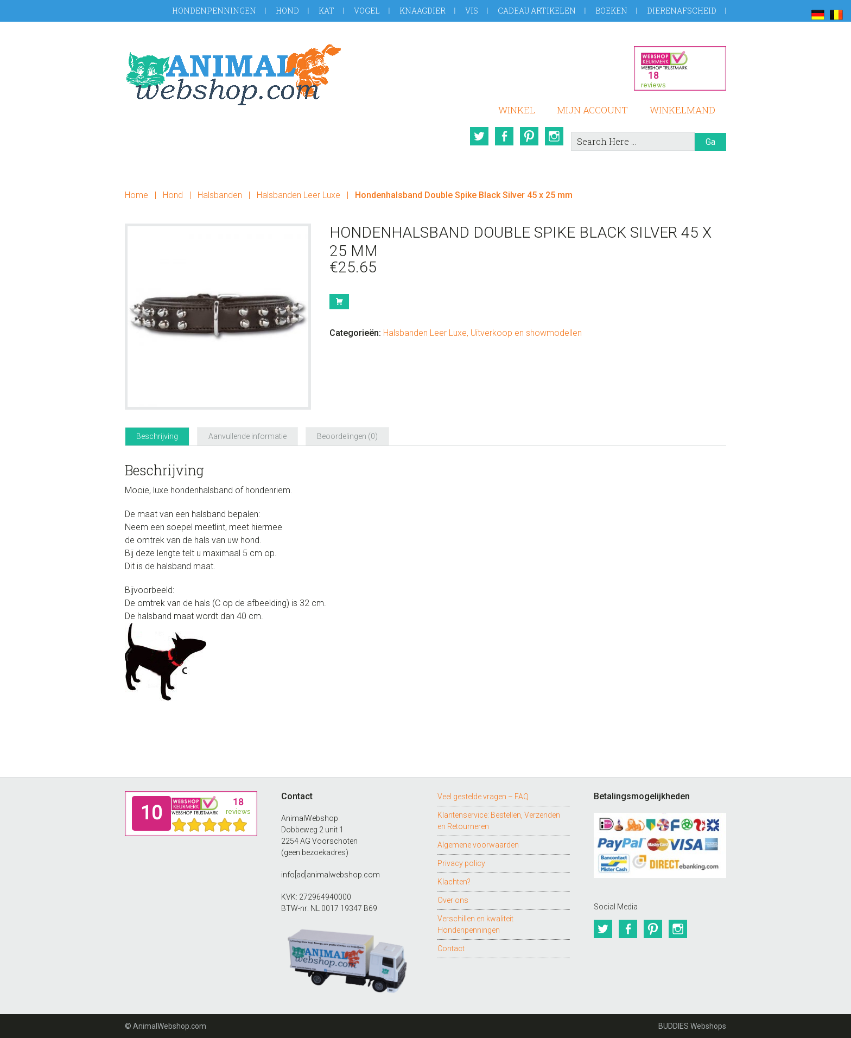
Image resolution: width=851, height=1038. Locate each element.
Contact (451, 948)
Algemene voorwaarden (478, 844)
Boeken (611, 10)
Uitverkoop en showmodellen (526, 333)
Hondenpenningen (214, 10)
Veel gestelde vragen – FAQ (483, 796)
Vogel (367, 10)
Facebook (504, 136)
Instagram (554, 136)
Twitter (479, 136)
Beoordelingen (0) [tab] (347, 436)
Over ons (452, 900)
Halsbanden (220, 195)
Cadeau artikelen (537, 10)
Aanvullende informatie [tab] (247, 436)
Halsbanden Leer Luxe (298, 195)
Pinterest (529, 136)
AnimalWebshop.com (233, 74)
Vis (471, 10)
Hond (287, 10)
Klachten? (454, 881)
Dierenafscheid (681, 10)
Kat (326, 10)
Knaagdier (422, 10)
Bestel (339, 301)
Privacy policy (461, 863)
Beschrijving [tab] (157, 436)
